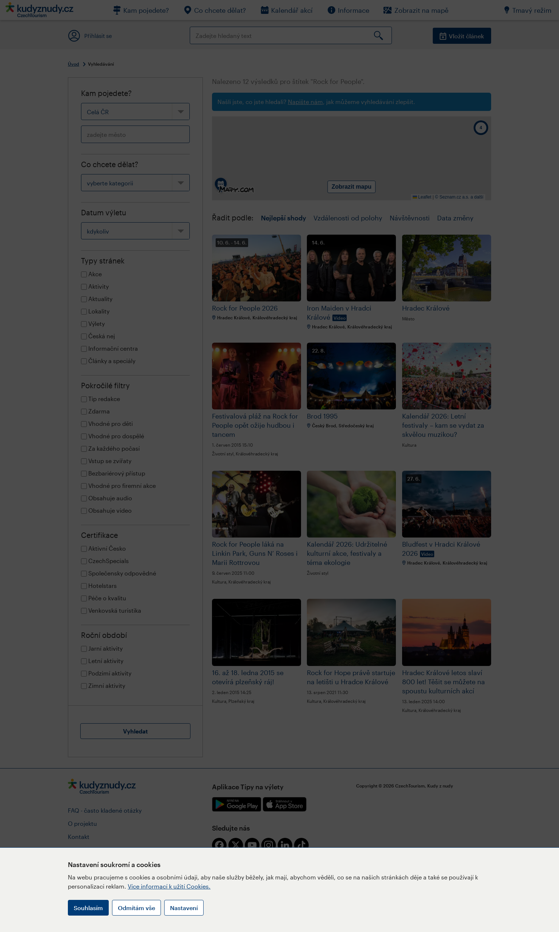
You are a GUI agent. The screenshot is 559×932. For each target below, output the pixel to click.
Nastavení (184, 907)
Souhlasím (88, 907)
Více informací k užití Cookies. (169, 886)
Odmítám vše (136, 907)
